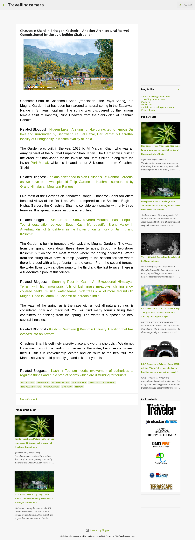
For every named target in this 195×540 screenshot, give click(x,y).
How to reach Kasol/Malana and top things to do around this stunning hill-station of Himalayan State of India (34, 443)
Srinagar (79, 387)
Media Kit (145, 102)
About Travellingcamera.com (155, 96)
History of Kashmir (60, 383)
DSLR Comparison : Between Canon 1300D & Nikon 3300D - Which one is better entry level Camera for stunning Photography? (160, 368)
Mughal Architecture (31, 387)
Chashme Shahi (27, 383)
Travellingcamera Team (153, 99)
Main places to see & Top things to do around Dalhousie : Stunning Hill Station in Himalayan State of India (34, 498)
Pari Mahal (39, 163)
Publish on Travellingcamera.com (157, 107)
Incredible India (79, 383)
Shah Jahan (67, 387)
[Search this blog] (178, 5)
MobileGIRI (146, 104)
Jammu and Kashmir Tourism (102, 383)
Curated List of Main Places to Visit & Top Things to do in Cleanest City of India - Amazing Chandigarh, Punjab (160, 312)
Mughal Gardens (51, 387)
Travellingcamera (26, 4)
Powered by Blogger (98, 530)
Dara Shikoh (43, 383)
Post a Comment (28, 399)
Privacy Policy (148, 110)
